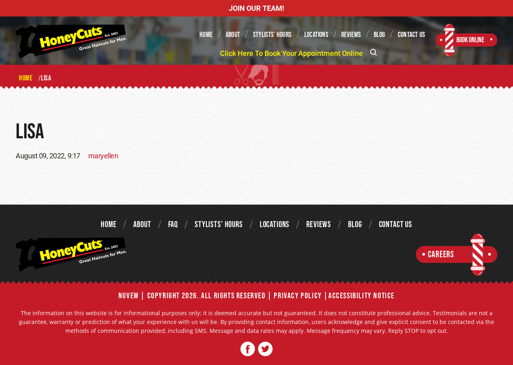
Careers (441, 254)
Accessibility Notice (361, 296)
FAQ (173, 224)
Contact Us (411, 35)
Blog (379, 35)
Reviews (351, 35)
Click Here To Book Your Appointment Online (291, 53)
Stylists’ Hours (272, 35)
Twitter (265, 349)
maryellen (103, 156)
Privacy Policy (298, 296)
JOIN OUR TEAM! (256, 8)
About (233, 35)
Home (206, 35)
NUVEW (128, 296)
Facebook (248, 349)
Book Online (470, 40)
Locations (316, 35)
